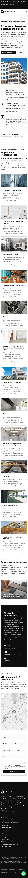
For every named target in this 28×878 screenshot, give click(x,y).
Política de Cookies (6, 839)
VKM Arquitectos (8, 11)
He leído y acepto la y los (15, 766)
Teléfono (17, 743)
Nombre (5, 737)
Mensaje (5, 756)
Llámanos (22, 52)
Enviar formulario (14, 771)
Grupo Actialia (12, 872)
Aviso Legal (4, 837)
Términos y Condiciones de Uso (9, 844)
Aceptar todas (4, 6)
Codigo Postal (7, 750)
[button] (14, 712)
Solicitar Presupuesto (8, 52)
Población (18, 750)
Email (5, 743)
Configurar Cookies (6, 846)
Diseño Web (4, 872)
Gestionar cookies (16, 6)
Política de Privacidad (6, 841)
